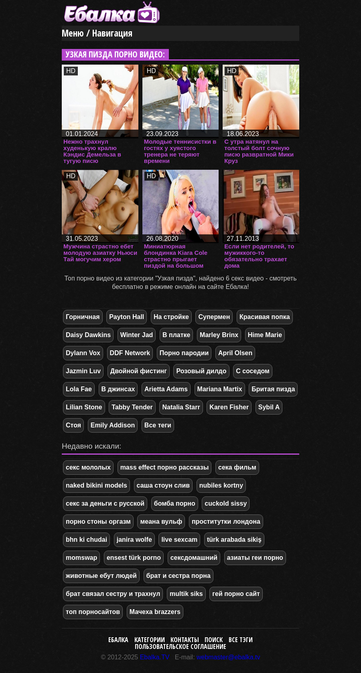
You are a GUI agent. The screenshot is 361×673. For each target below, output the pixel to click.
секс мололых (88, 467)
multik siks (186, 593)
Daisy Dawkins (88, 334)
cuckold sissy (226, 503)
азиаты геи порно (255, 557)
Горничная (83, 316)
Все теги (157, 425)
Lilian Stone (84, 407)
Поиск (214, 639)
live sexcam (179, 539)
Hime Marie (265, 334)
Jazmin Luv (83, 371)
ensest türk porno (134, 557)
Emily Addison (113, 425)
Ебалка (118, 639)
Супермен (214, 316)
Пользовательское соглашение (180, 646)
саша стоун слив (163, 485)
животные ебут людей (101, 575)
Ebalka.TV (155, 657)
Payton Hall (126, 316)
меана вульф (161, 521)
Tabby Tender (132, 407)
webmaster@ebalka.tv (228, 657)
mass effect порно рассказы (164, 467)
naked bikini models (96, 485)
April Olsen (235, 353)
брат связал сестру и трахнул (113, 593)
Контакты (184, 639)
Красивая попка (264, 316)
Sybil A (269, 407)
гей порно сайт (236, 593)
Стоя (73, 425)
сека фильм (237, 467)
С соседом (253, 371)
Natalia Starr (181, 407)
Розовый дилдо (201, 371)
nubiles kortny (221, 485)
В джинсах (118, 389)
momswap (81, 557)
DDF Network (130, 353)
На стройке (171, 316)
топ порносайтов (93, 611)
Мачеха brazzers (155, 611)
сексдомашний (193, 557)
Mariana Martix (219, 389)
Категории (149, 639)
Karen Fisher (229, 407)
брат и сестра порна (178, 575)
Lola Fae (79, 389)
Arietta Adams (166, 389)
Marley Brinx (219, 334)
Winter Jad (136, 334)
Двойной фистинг (138, 371)
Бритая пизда (273, 389)
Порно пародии (184, 353)
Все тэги (241, 639)
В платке (176, 334)
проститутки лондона (226, 521)
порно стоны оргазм (98, 521)
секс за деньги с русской (105, 503)
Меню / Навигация (97, 33)
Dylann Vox (83, 353)
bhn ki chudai (86, 539)
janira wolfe (134, 539)
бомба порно (174, 503)
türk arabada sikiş (234, 539)
